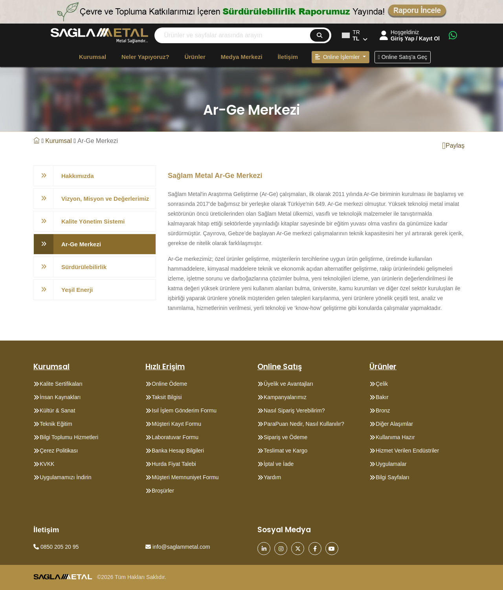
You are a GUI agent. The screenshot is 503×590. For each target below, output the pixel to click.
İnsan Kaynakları (60, 397)
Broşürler (163, 490)
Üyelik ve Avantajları (288, 384)
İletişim (287, 56)
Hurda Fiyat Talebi (174, 464)
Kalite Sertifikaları (61, 384)
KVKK (47, 464)
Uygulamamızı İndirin (66, 477)
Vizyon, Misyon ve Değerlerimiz (105, 198)
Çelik (382, 384)
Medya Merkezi (242, 56)
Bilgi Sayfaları (392, 477)
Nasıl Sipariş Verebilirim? (294, 410)
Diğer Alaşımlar (394, 424)
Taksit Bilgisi (167, 397)
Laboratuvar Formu (175, 437)
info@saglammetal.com (177, 547)
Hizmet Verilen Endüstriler (407, 450)
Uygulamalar (391, 464)
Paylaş (453, 146)
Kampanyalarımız (285, 397)
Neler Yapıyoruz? (145, 56)
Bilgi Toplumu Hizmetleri (69, 437)
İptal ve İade (279, 464)
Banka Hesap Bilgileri (178, 450)
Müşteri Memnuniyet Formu (185, 477)
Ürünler (194, 56)
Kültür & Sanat (57, 410)
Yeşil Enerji (77, 289)
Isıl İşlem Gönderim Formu (184, 410)
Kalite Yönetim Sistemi (93, 221)
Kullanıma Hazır (395, 437)
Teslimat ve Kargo (285, 450)
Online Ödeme (169, 384)
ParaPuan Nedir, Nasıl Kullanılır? (304, 424)
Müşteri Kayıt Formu (176, 424)
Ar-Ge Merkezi (81, 244)
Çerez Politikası (59, 450)
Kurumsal (92, 56)
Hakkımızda (77, 175)
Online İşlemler (338, 57)
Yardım (272, 477)
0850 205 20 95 (56, 547)
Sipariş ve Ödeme (285, 437)
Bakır (382, 397)
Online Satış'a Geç (402, 57)
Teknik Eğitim (56, 424)
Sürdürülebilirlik (83, 267)
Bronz (383, 410)
